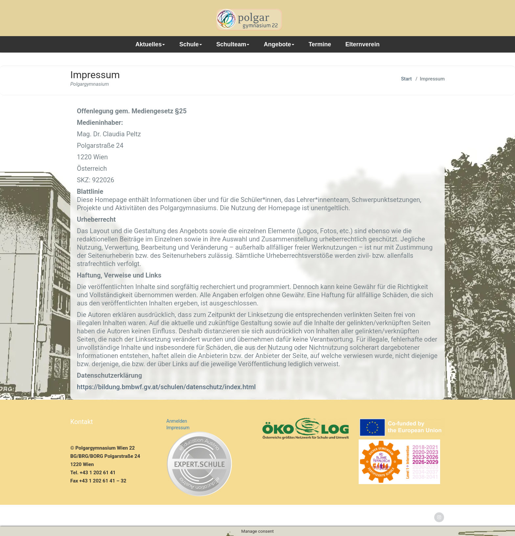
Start (406, 79)
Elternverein (363, 44)
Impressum (178, 427)
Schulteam (232, 44)
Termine (319, 44)
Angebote (279, 44)
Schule (190, 44)
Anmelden (177, 421)
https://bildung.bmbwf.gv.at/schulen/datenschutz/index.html (166, 387)
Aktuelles (150, 44)
